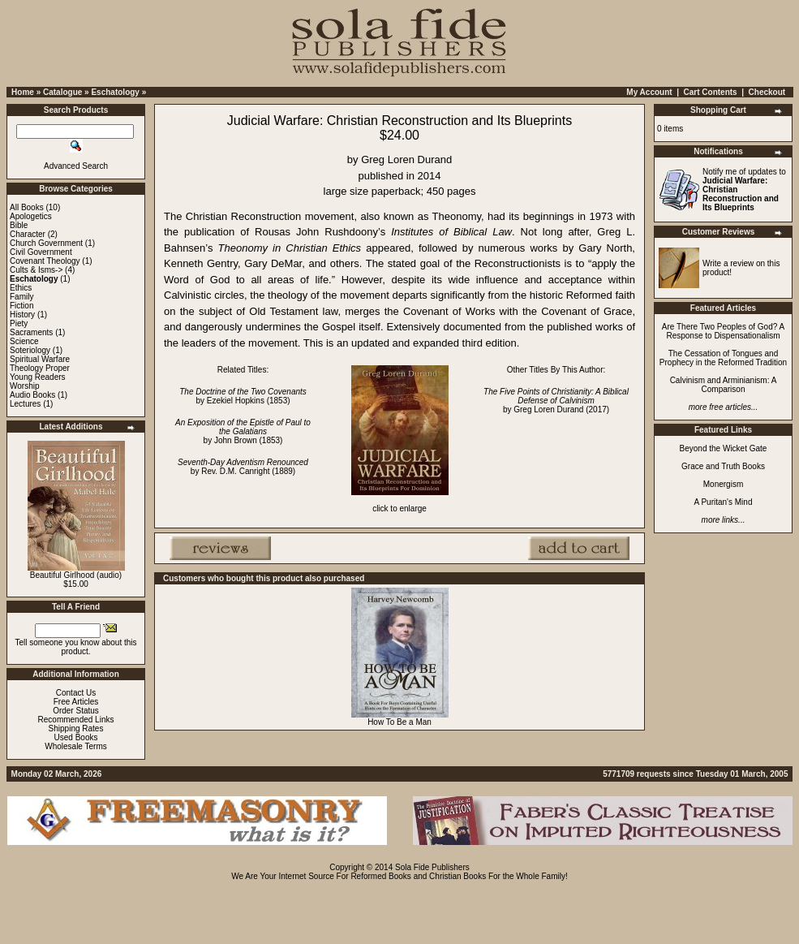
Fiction (21, 305)
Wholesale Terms (76, 746)
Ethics (21, 287)
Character (27, 234)
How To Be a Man (399, 722)
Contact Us (76, 692)
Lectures (25, 403)
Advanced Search (76, 166)
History (22, 314)
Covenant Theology (45, 260)
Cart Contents (710, 92)
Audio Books (32, 394)
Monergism (723, 484)
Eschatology (115, 92)
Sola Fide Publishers (432, 867)
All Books (27, 207)
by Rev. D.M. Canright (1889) (243, 467)
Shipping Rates (76, 728)
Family (21, 296)
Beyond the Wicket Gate (723, 448)
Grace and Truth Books (723, 466)
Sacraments (31, 332)
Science (24, 341)
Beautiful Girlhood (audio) (76, 575)
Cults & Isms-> (36, 269)
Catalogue (62, 92)
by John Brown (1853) (243, 431)
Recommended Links (76, 719)
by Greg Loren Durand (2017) (556, 400)
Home (22, 92)
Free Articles (76, 701)
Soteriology (30, 350)
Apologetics (31, 216)
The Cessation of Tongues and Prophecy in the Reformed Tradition (723, 358)
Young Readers (38, 377)
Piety (19, 323)
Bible (19, 225)
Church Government (46, 243)
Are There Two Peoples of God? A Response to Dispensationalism (723, 331)
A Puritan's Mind (723, 502)
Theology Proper (40, 368)
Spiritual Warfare (40, 359)
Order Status (76, 710)
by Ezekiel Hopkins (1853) (243, 396)
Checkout (767, 92)
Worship (25, 385)
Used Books (76, 737)
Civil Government (41, 252)
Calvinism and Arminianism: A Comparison (723, 385)
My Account (649, 92)
